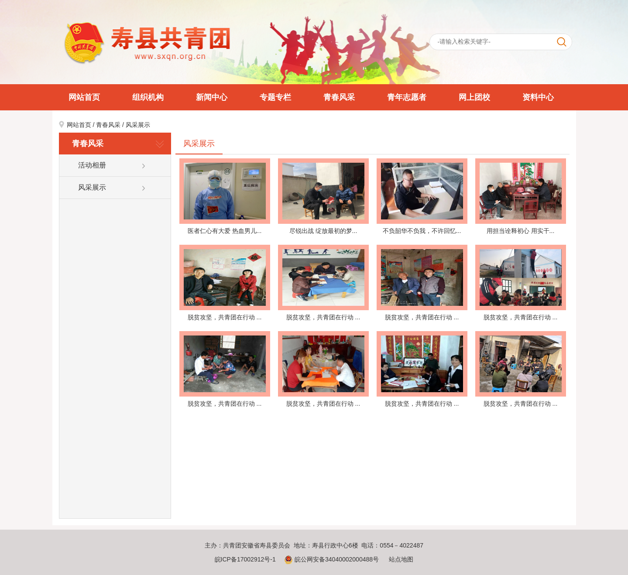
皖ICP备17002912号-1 (245, 559)
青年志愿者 (406, 97)
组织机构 (148, 97)
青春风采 (339, 97)
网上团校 (474, 97)
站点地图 (401, 559)
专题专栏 (275, 97)
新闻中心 (211, 97)
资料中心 (538, 97)
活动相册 (92, 165)
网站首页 (84, 97)
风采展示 (138, 124)
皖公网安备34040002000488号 (331, 559)
